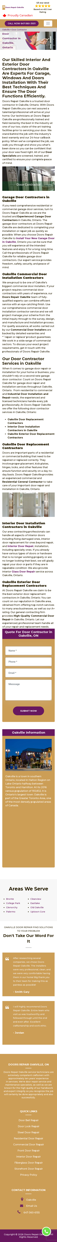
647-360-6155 (32, 1212)
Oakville (6, 29)
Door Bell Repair (29, 1120)
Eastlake (35, 903)
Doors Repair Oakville (36, 1234)
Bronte (10, 899)
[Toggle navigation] (48, 23)
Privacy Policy (28, 1174)
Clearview (35, 899)
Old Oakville (37, 907)
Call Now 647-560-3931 (22, 23)
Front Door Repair (28, 1150)
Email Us (31, 1205)
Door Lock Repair (28, 1126)
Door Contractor (19, 29)
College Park (13, 903)
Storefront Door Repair (28, 1168)
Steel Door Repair (28, 1132)
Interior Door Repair (28, 1156)
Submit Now (28, 710)
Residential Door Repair (28, 1138)
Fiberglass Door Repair (28, 1162)
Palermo (10, 911)
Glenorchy (11, 907)
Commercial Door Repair (28, 1144)
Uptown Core (37, 911)
